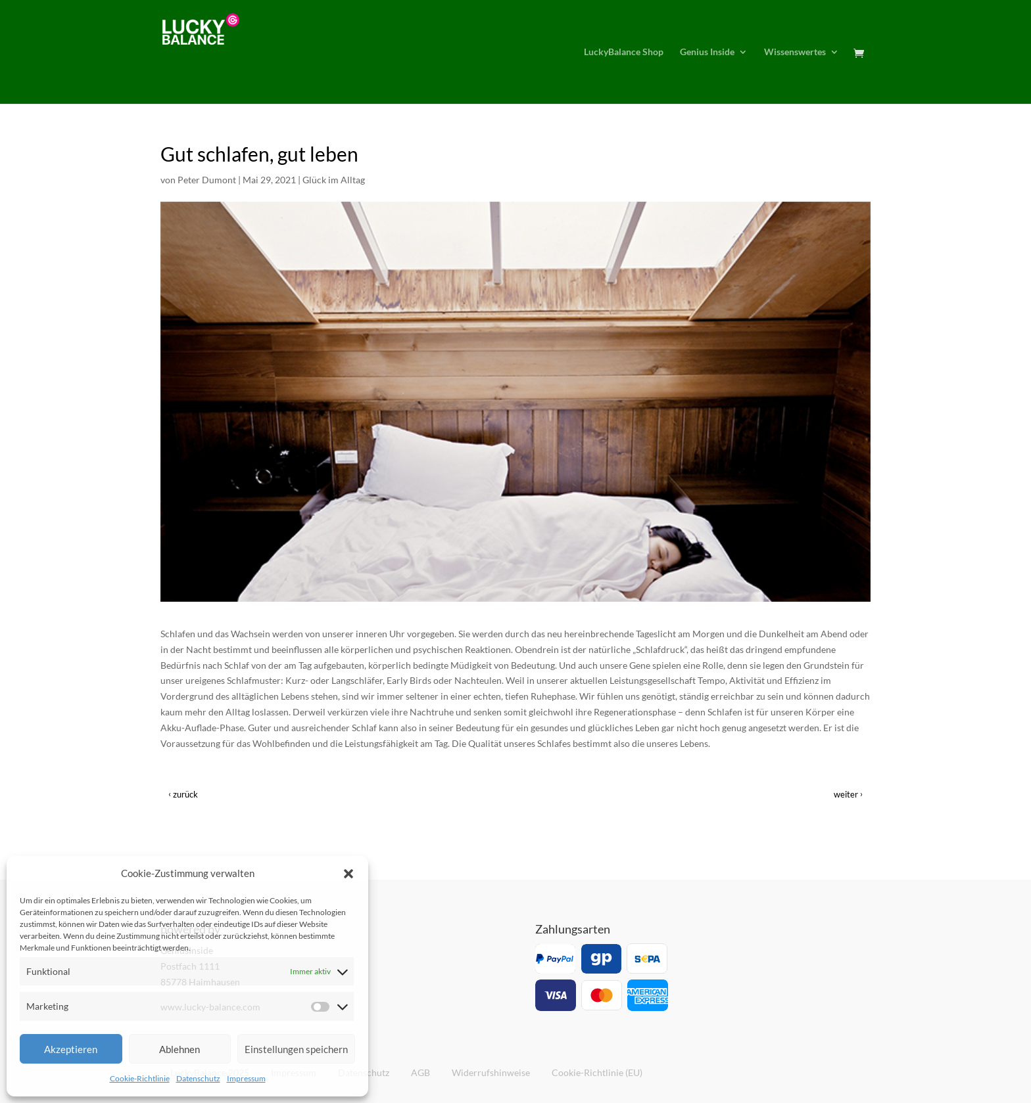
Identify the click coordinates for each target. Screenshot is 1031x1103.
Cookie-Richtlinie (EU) (597, 1072)
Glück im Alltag (333, 179)
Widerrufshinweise (491, 1072)
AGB (420, 1072)
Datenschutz (198, 1078)
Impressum (246, 1078)
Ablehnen (179, 1049)
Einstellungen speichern (296, 1049)
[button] (348, 873)
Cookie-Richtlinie (140, 1078)
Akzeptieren (70, 1049)
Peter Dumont (207, 179)
